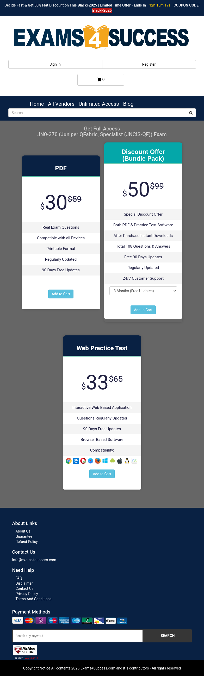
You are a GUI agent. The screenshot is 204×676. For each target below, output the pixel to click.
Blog (128, 104)
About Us (23, 531)
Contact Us (25, 588)
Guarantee (24, 536)
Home (37, 104)
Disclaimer (24, 583)
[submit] (191, 112)
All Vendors (61, 104)
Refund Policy (27, 542)
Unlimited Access (99, 104)
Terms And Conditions (34, 599)
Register (149, 64)
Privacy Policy (27, 594)
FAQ (19, 578)
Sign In (55, 64)
